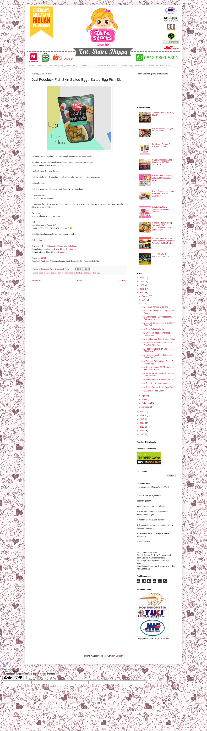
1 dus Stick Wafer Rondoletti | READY (160, 255)
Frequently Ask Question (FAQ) (63, 65)
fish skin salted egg (46, 273)
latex (102, 656)
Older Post (121, 280)
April (144, 396)
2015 (142, 427)
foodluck (79, 273)
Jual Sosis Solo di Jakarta (153, 329)
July (144, 300)
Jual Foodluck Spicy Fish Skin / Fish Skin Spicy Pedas (157, 350)
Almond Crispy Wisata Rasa (133, 65)
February (146, 403)
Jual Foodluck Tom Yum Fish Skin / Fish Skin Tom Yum (157, 344)
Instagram (72, 249)
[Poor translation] (18, 677)
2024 (142, 278)
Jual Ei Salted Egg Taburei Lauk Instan (158, 339)
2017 (142, 419)
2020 (142, 293)
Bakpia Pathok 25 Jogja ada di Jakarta (162, 129)
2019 (142, 412)
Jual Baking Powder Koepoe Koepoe (157, 379)
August (145, 296)
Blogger (119, 656)
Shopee (60, 246)
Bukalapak (72, 246)
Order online (37, 240)
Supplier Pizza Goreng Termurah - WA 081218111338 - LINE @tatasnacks (162, 226)
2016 (142, 423)
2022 (142, 285)
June (144, 304)
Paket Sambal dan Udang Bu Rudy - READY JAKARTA (163, 193)
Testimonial (86, 65)
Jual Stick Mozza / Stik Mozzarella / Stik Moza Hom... (157, 318)
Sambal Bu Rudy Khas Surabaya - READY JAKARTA (162, 162)
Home (31, 65)
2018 (142, 415)
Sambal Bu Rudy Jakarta (106, 65)
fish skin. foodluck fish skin (65, 273)
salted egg (96, 273)
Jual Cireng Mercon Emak (153, 391)
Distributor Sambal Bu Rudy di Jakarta (161, 145)
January (145, 407)
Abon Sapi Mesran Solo (159, 65)
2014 (142, 431)
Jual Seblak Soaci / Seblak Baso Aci (157, 387)
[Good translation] (8, 677)
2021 (142, 289)
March (145, 399)
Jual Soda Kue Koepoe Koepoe (155, 383)
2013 (142, 434)
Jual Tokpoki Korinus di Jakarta (155, 307)
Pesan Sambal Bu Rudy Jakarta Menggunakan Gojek (162, 177)
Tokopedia (51, 246)
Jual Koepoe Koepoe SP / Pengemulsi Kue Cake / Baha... (158, 368)
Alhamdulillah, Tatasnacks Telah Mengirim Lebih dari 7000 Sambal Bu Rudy (163, 240)
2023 (142, 281)
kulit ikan (87, 273)
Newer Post (37, 280)
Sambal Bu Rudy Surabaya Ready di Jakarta (160, 209)
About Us (42, 65)
